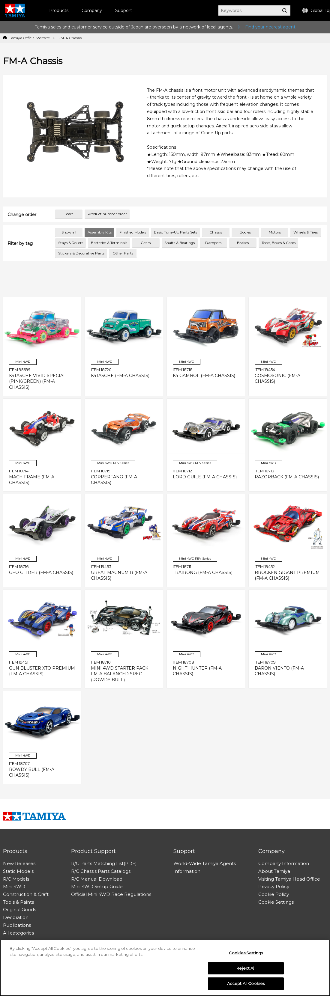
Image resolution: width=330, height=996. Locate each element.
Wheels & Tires (305, 232)
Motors (275, 232)
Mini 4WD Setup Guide (97, 886)
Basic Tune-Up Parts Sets (175, 232)
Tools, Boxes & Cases (279, 242)
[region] (165, 968)
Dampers (213, 242)
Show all (69, 232)
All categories (18, 933)
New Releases (19, 863)
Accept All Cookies (246, 983)
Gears (146, 242)
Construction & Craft (26, 894)
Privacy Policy (273, 886)
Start (68, 214)
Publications (17, 925)
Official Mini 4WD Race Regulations (111, 894)
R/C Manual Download (96, 879)
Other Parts (122, 253)
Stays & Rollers (70, 242)
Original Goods (19, 909)
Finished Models (132, 232)
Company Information (283, 863)
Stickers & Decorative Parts (81, 253)
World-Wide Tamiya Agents (204, 863)
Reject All (245, 968)
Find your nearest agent (270, 27)
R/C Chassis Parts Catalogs (100, 871)
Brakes (243, 242)
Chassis (215, 232)
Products (58, 10)
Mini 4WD (14, 886)
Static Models (18, 871)
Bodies (245, 232)
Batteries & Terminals (109, 242)
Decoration (15, 917)
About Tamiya (274, 871)
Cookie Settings (276, 902)
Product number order (107, 214)
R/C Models (16, 879)
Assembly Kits (100, 232)
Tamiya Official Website (29, 38)
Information (186, 871)
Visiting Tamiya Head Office (289, 879)
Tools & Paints (18, 902)
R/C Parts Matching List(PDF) (104, 863)
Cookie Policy (273, 894)
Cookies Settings (246, 952)
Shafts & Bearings (179, 242)
